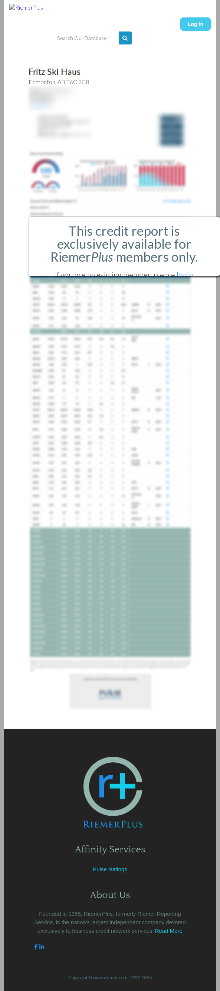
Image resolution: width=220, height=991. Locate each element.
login (185, 274)
